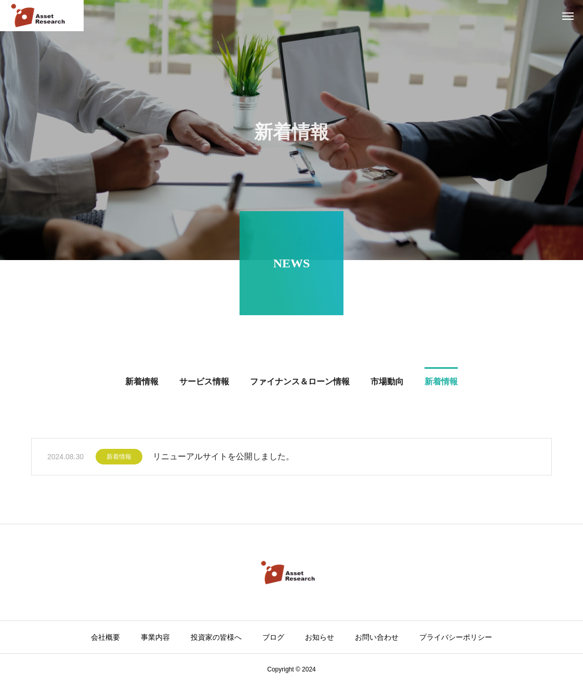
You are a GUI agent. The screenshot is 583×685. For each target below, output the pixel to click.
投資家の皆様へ (216, 637)
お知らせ (319, 637)
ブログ (273, 637)
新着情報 (119, 459)
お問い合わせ (377, 637)
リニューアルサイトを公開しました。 (223, 459)
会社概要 (105, 637)
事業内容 (155, 637)
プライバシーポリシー (455, 637)
